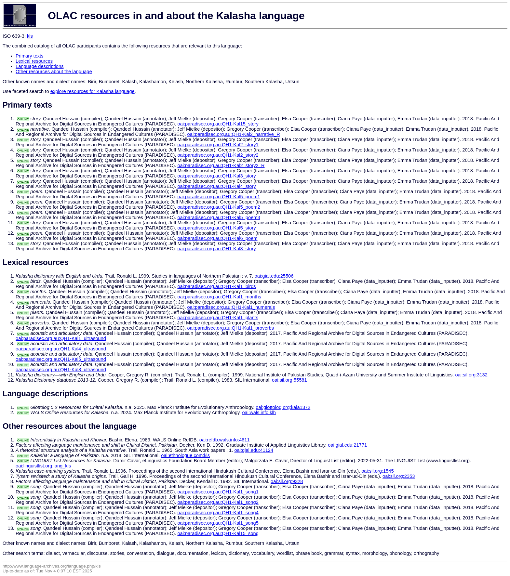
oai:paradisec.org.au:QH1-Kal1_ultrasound (61, 338)
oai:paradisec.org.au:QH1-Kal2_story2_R (220, 165)
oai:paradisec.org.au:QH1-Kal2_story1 (217, 144)
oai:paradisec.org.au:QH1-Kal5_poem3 (218, 217)
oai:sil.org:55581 (289, 380)
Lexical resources (34, 61)
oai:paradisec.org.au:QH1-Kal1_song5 (217, 523)
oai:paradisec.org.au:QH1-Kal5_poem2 (218, 207)
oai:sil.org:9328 (287, 481)
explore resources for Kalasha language (92, 91)
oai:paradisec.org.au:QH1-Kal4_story (216, 186)
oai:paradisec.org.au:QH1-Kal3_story (216, 175)
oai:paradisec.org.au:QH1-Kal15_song (217, 533)
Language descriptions (40, 66)
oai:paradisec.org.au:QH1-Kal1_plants (217, 317)
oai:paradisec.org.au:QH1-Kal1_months (219, 296)
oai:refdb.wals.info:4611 (224, 439)
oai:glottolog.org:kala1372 (283, 407)
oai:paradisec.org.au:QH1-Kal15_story (217, 123)
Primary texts (30, 56)
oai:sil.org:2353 (398, 476)
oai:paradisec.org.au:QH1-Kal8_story (216, 248)
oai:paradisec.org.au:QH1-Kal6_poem (217, 238)
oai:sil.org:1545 (377, 471)
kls (30, 36)
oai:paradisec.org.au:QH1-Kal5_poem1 (218, 196)
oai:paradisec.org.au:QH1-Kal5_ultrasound (61, 359)
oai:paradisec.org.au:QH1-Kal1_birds (216, 286)
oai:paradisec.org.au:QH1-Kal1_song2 (217, 502)
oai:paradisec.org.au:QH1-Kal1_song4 (217, 512)
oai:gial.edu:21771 (347, 445)
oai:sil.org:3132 (471, 374)
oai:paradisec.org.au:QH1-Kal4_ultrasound (61, 348)
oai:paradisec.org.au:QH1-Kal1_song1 (217, 491)
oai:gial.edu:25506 (274, 276)
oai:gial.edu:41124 (253, 450)
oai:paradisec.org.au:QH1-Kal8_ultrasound (61, 369)
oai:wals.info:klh (258, 412)
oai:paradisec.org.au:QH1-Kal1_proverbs (230, 328)
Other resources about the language (54, 71)
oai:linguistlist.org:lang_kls (43, 465)
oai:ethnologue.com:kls (185, 455)
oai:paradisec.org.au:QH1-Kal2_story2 (217, 155)
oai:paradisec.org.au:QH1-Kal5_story (216, 227)
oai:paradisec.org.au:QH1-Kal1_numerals (231, 307)
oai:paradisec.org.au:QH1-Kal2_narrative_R (233, 134)
